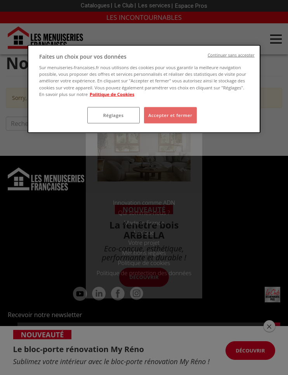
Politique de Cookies (112, 94)
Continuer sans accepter (231, 55)
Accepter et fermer (170, 115)
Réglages (113, 115)
